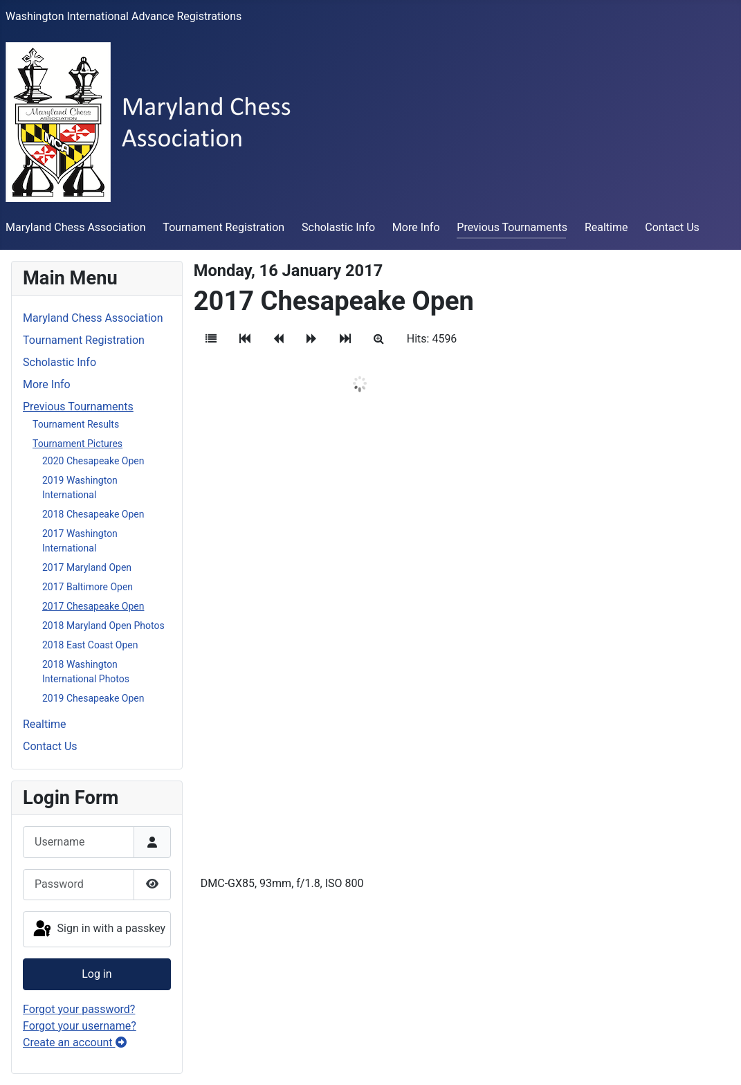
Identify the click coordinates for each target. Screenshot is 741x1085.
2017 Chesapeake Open (93, 606)
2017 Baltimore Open (87, 586)
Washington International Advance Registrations (123, 16)
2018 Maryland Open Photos (103, 625)
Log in (96, 974)
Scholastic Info (338, 227)
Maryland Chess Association (76, 227)
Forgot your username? (79, 1025)
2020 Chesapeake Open (93, 460)
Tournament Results (76, 424)
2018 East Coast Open (90, 644)
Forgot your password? (79, 1009)
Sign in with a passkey (98, 929)
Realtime (606, 227)
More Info (416, 227)
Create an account (75, 1042)
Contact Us (672, 227)
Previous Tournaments (512, 227)
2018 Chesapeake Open (93, 514)
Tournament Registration (223, 227)
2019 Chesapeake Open (93, 698)
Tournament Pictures (77, 443)
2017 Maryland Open (86, 567)
